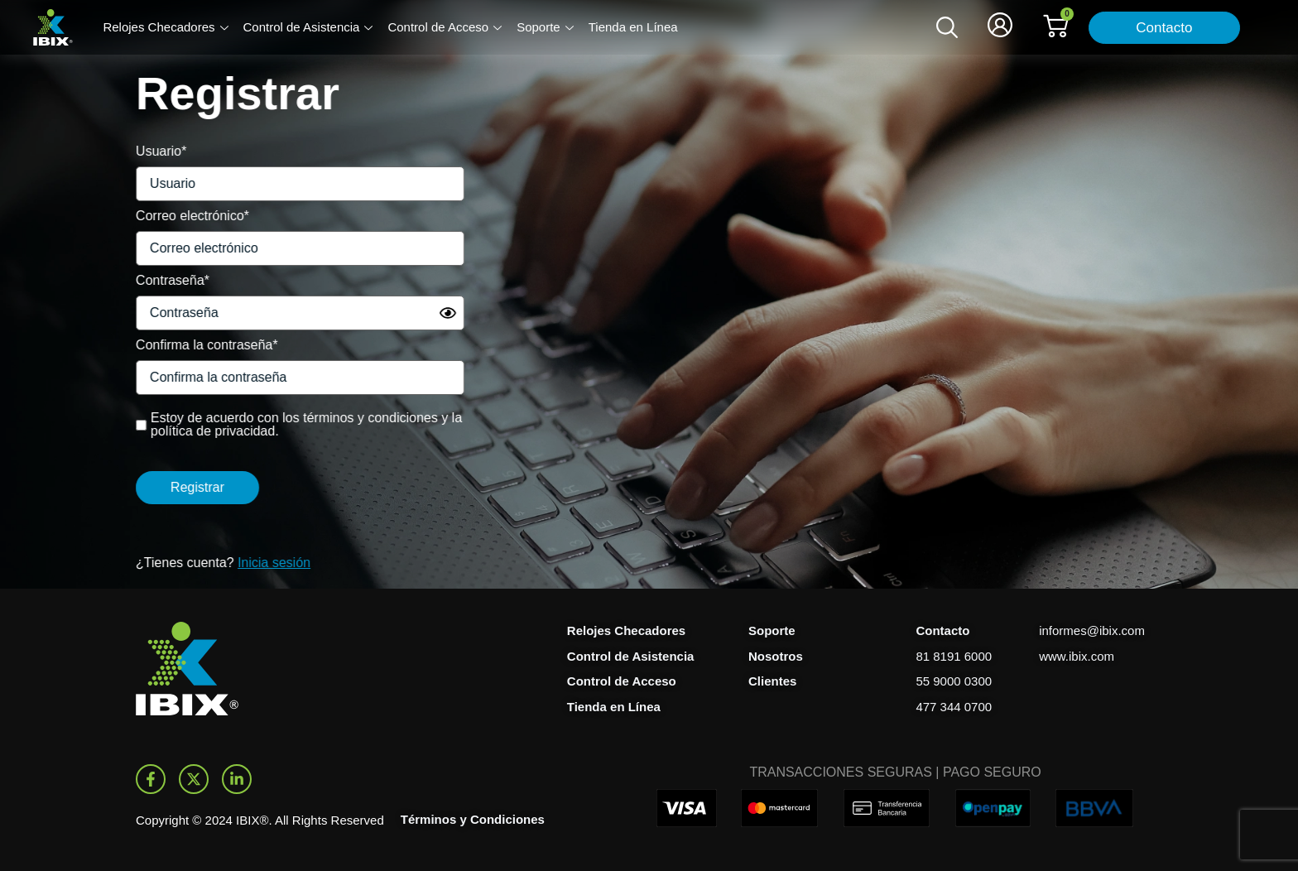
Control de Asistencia (308, 28)
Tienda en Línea (633, 27)
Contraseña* (150, 280)
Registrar (175, 487)
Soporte (545, 28)
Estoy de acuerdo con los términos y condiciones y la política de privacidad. (284, 424)
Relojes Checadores (165, 28)
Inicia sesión (251, 563)
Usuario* (138, 151)
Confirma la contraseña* (184, 345)
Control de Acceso (444, 28)
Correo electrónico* (170, 216)
